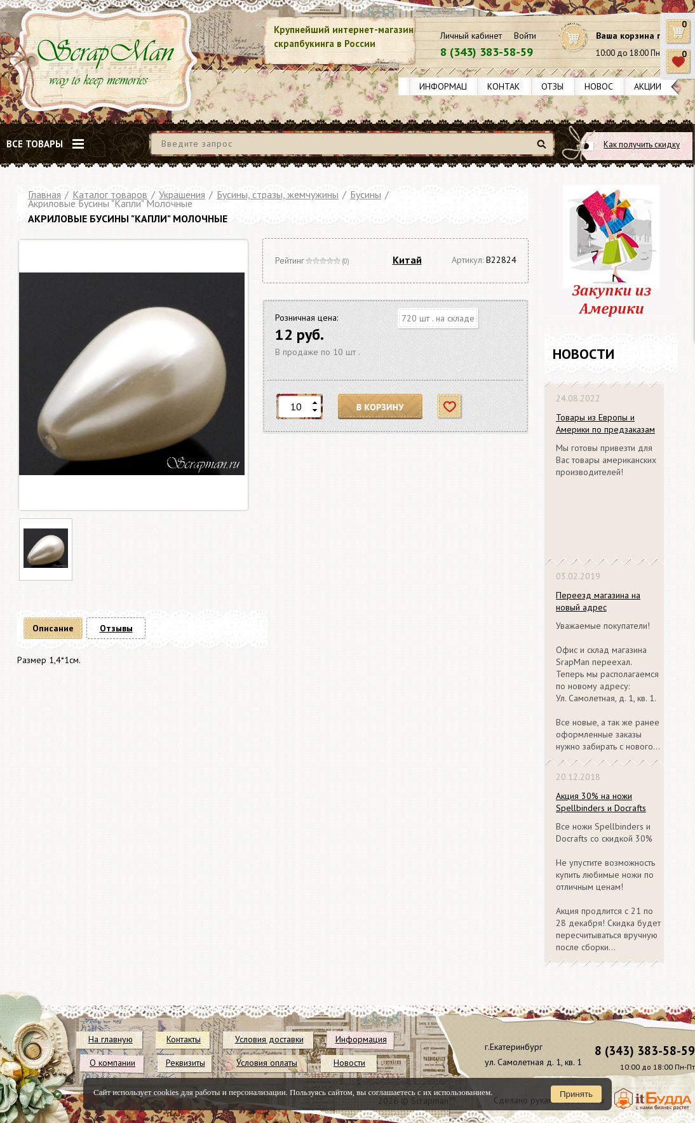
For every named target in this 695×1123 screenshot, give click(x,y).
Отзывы (558, 86)
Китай (407, 259)
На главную (110, 1039)
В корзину (380, 407)
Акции (647, 86)
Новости (604, 86)
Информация (448, 86)
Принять (576, 1094)
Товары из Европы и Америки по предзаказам (605, 423)
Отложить (450, 407)
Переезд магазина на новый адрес (598, 601)
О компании (112, 1062)
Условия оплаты (266, 1062)
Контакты (509, 86)
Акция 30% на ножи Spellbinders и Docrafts (601, 802)
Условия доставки (269, 1039)
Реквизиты (185, 1062)
